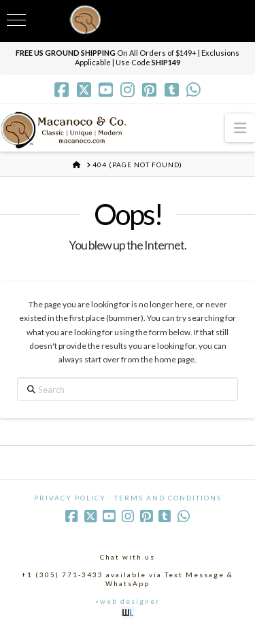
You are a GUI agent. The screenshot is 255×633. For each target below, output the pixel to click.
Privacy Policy (70, 498)
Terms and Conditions (168, 498)
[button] (240, 127)
